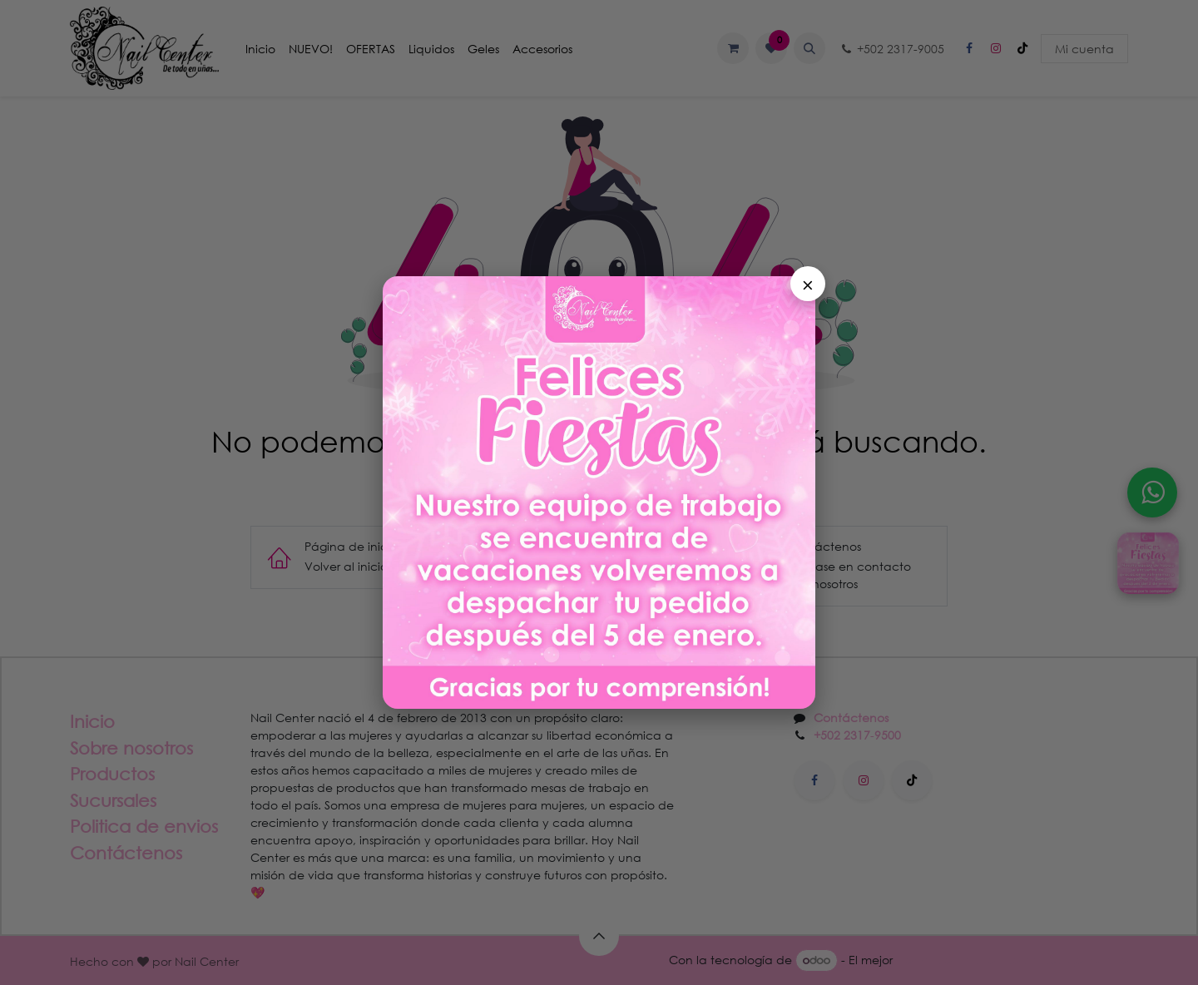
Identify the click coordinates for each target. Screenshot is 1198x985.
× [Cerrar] (807, 283)
